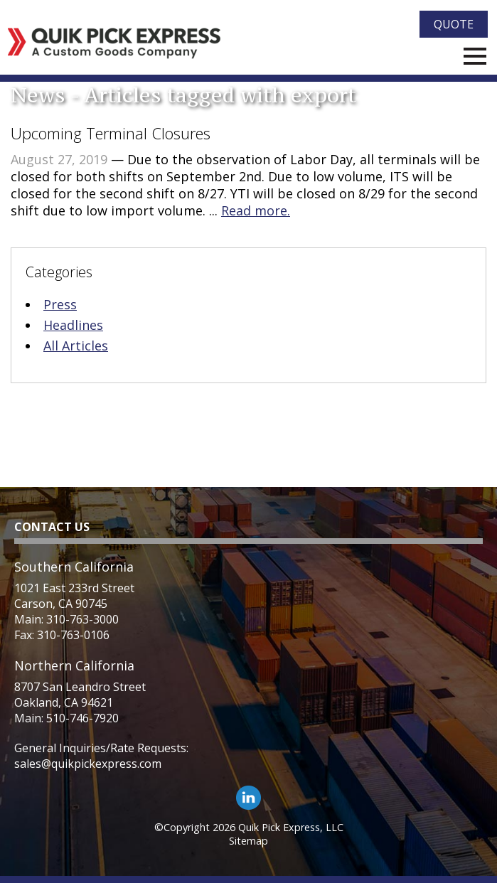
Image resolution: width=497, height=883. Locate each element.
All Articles (75, 345)
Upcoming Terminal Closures (110, 133)
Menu (475, 56)
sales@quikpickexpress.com (87, 763)
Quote (454, 24)
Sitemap (248, 840)
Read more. (255, 210)
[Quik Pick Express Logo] (114, 43)
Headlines (73, 324)
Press (60, 304)
